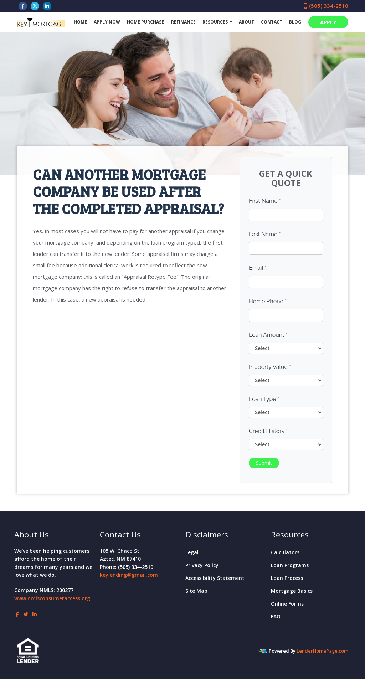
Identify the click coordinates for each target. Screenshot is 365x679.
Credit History (268, 431)
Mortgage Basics (292, 590)
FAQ (276, 616)
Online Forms (287, 603)
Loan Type (264, 399)
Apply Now (107, 22)
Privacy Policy (202, 565)
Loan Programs (290, 565)
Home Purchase (145, 22)
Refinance (183, 22)
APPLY (328, 22)
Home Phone (268, 301)
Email (258, 267)
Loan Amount (268, 334)
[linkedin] (47, 5)
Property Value (270, 367)
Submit (264, 462)
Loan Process (287, 578)
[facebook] (22, 5)
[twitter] (34, 5)
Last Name (265, 234)
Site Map (196, 590)
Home (80, 22)
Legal (192, 552)
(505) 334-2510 (326, 5)
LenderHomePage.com (322, 651)
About (246, 22)
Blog (295, 22)
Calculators (285, 552)
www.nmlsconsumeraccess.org (52, 598)
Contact (271, 22)
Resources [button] (215, 22)
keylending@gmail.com (129, 574)
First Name (265, 200)
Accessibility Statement (215, 578)
